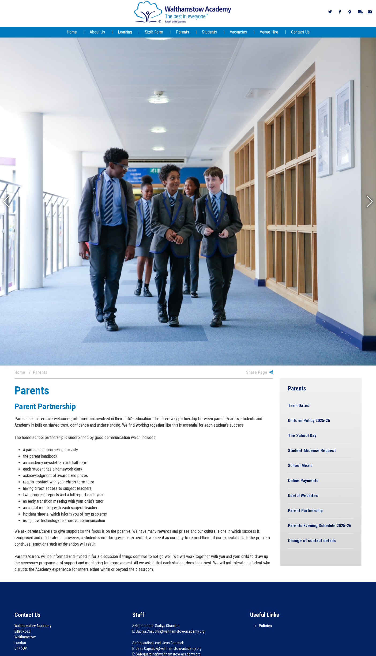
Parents (182, 32)
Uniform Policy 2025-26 (309, 420)
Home (72, 32)
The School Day (302, 435)
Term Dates (298, 405)
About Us (97, 32)
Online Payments (303, 480)
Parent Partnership (305, 510)
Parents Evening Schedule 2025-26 (319, 525)
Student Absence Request (312, 450)
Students (209, 32)
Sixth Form (154, 32)
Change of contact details (312, 540)
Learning (125, 32)
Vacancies (238, 32)
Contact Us (300, 32)
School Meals (300, 465)
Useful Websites (303, 495)
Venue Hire (269, 32)
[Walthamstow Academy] (182, 11)
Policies (265, 626)
